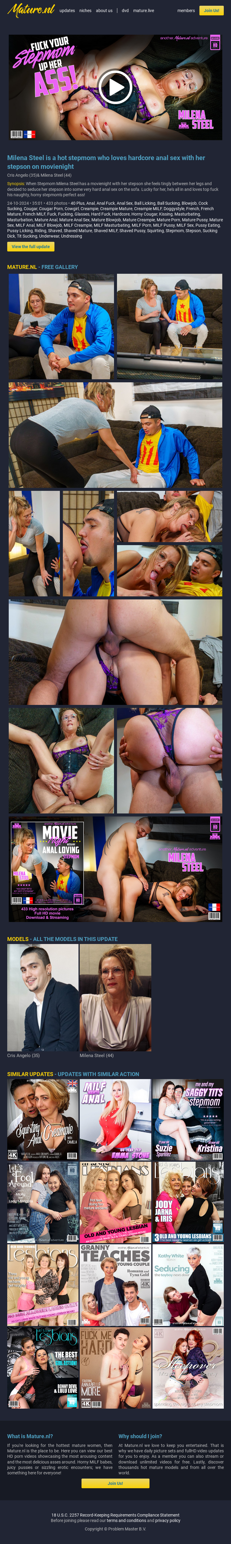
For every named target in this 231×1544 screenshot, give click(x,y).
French (192, 208)
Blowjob (189, 203)
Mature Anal (46, 219)
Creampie (89, 208)
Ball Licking (145, 203)
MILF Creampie (78, 225)
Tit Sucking (27, 236)
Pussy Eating (208, 225)
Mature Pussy (195, 219)
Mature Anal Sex (74, 219)
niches (85, 10)
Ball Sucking (168, 203)
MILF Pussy (164, 225)
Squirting (155, 230)
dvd (125, 10)
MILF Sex (185, 225)
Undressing (71, 236)
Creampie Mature (116, 208)
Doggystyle (174, 208)
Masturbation (20, 219)
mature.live (143, 10)
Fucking (65, 214)
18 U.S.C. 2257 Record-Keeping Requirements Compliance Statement (115, 1515)
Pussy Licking (20, 230)
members (186, 10)
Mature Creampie (139, 219)
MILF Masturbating (112, 225)
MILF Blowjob (49, 225)
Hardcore (121, 214)
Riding (40, 230)
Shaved (55, 230)
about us (104, 10)
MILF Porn (141, 225)
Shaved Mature (78, 230)
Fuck (51, 214)
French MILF (34, 214)
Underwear (49, 236)
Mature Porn (168, 219)
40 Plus (78, 203)
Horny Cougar (144, 214)
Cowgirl (72, 208)
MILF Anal (25, 225)
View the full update (31, 246)
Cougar (30, 208)
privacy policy (167, 1520)
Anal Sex (125, 203)
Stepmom (175, 230)
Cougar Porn (51, 208)
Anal (90, 203)
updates (67, 10)
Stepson (193, 230)
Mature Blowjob (106, 219)
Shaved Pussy (132, 230)
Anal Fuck (106, 203)
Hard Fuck (100, 214)
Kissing (166, 214)
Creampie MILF (148, 208)
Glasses (82, 214)
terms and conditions (126, 1520)
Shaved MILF (106, 230)
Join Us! (211, 10)
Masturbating (187, 214)
